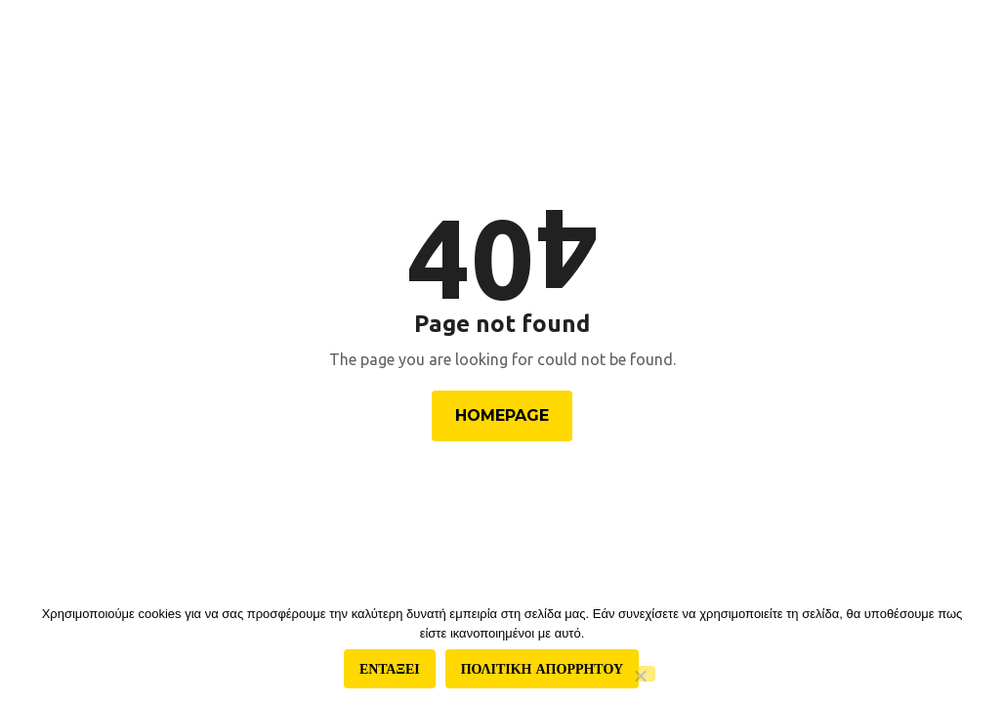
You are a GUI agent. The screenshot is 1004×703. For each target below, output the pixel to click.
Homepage (502, 415)
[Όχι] (639, 674)
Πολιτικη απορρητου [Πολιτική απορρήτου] (542, 669)
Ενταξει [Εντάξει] (389, 669)
